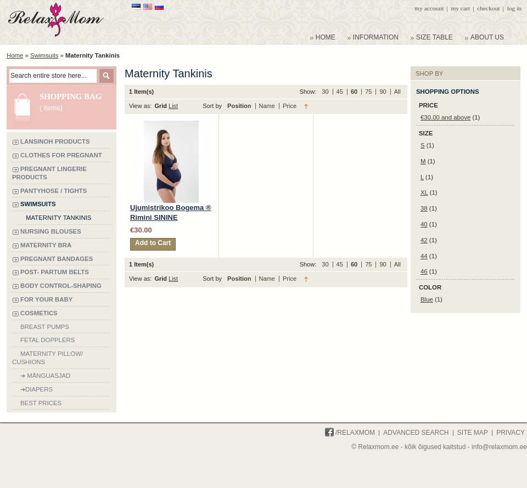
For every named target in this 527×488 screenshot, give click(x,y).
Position (240, 106)
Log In (514, 8)
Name (268, 106)
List (173, 106)
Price (289, 106)
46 (424, 271)
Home (15, 55)
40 (424, 224)
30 (326, 91)
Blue (427, 299)
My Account (429, 8)
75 (369, 91)
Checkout (488, 8)
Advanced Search (415, 432)
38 (424, 208)
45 (341, 91)
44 (424, 256)
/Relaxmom (350, 432)
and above (445, 117)
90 (383, 91)
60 (355, 91)
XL (424, 192)
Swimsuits (44, 55)
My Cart (460, 8)
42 (424, 240)
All (397, 91)
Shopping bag (71, 96)
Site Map (472, 432)
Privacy (510, 432)
